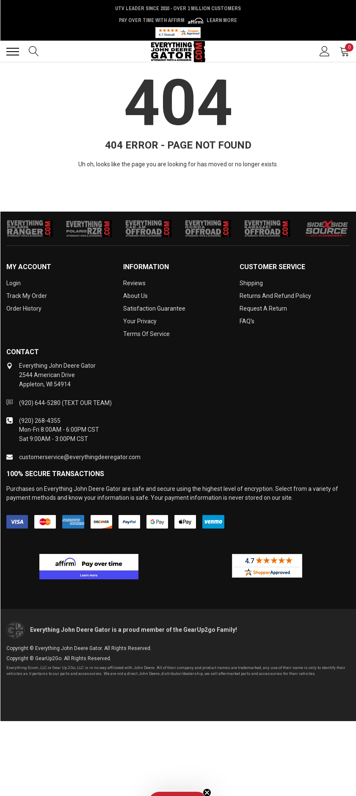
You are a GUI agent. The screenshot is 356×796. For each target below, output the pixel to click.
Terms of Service (146, 334)
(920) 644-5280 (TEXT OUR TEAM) (65, 402)
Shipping (251, 283)
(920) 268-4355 (40, 420)
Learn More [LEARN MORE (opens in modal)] (222, 20)
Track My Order (26, 295)
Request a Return (263, 308)
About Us (135, 295)
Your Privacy (140, 321)
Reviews (134, 283)
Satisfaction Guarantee (154, 308)
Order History (23, 308)
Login (13, 283)
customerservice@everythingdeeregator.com (80, 457)
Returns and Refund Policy (275, 295)
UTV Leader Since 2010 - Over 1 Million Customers (178, 8)
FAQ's (247, 321)
